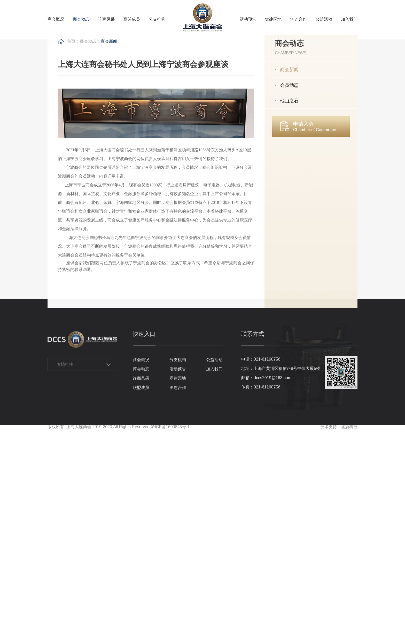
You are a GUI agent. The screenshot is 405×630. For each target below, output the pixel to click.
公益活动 (324, 19)
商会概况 (56, 19)
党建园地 (273, 19)
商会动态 (81, 19)
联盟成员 (131, 19)
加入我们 (349, 19)
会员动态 (289, 277)
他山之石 (289, 293)
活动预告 (248, 19)
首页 (71, 233)
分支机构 (157, 19)
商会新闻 (289, 261)
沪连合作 (298, 19)
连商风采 (106, 19)
